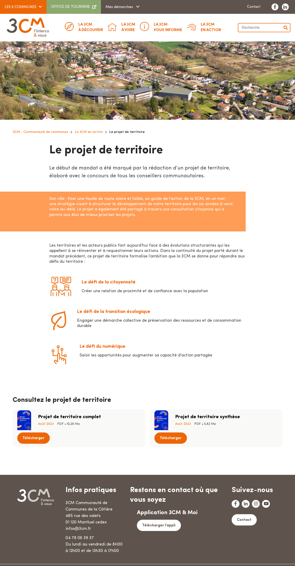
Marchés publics (75, 558)
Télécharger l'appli (158, 511)
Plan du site (105, 558)
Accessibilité (230, 558)
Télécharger (125, 420)
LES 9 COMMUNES (20, 7)
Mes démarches (120, 7)
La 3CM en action (89, 132)
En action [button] (211, 27)
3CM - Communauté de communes (40, 132)
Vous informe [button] (168, 27)
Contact (253, 7)
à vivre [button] (128, 27)
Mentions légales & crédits (144, 558)
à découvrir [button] (90, 27)
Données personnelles (193, 558)
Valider (285, 27)
